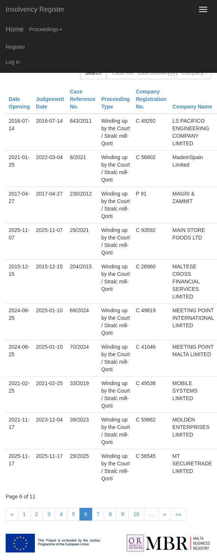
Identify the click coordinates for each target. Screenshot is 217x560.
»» (178, 514)
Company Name (192, 107)
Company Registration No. (151, 99)
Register (15, 47)
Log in (13, 62)
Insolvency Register (35, 9)
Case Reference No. (82, 99)
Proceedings (45, 29)
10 (136, 514)
